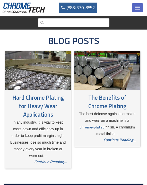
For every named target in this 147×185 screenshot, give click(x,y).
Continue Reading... (50, 162)
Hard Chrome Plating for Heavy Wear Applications (38, 106)
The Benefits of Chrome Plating (107, 101)
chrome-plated (92, 127)
